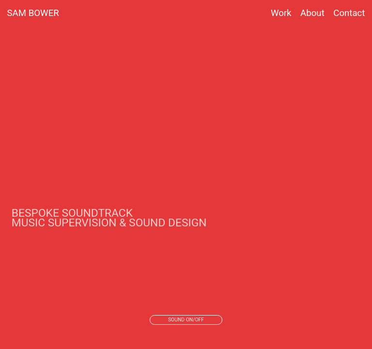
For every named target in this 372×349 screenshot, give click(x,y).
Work (281, 13)
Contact (349, 13)
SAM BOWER (33, 13)
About (308, 13)
